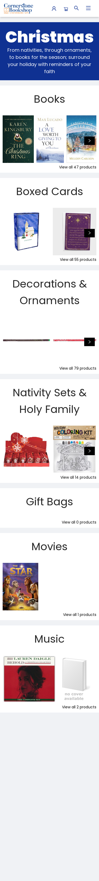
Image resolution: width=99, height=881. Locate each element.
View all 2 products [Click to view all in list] (79, 707)
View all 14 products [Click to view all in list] (78, 477)
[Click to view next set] (89, 140)
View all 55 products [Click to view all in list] (78, 259)
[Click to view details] (18, 139)
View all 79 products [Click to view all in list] (77, 368)
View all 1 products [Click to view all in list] (79, 614)
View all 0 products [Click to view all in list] (79, 522)
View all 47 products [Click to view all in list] (77, 167)
